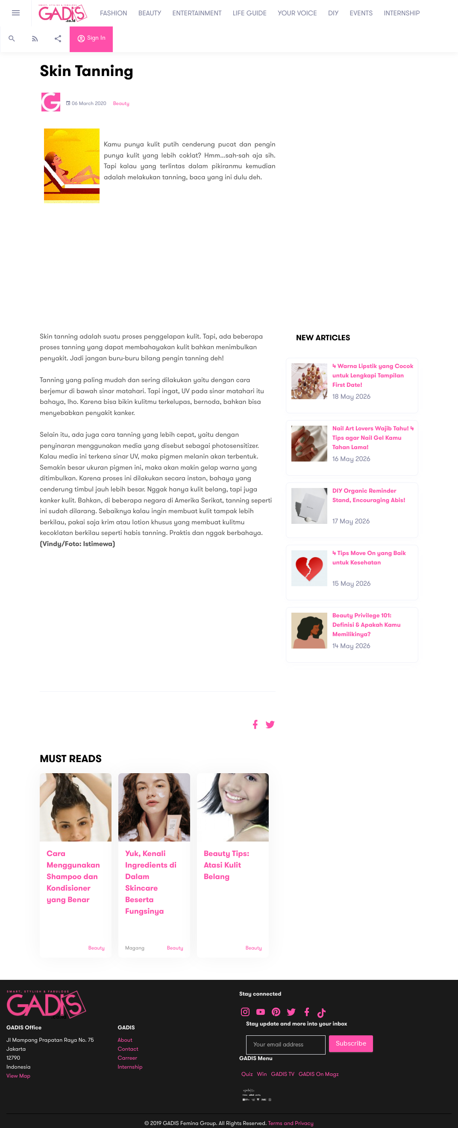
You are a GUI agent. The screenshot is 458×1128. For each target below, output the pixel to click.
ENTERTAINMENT (197, 13)
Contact (128, 1049)
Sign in (91, 39)
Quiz (247, 1074)
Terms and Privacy (291, 1123)
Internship (130, 1067)
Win (262, 1074)
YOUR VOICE (297, 13)
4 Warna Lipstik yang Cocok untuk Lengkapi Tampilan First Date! (373, 375)
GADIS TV (282, 1074)
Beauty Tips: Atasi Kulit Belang (227, 865)
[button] (270, 725)
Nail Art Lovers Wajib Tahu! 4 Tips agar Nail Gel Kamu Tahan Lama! (373, 437)
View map (18, 1076)
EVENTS (361, 13)
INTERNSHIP (402, 13)
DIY (333, 13)
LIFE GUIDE (250, 13)
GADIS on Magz (319, 1074)
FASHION (113, 13)
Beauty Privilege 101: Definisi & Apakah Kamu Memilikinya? (366, 624)
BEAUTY (149, 13)
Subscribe (351, 1043)
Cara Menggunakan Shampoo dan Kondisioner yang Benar (73, 877)
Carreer (128, 1058)
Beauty (121, 103)
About (125, 1040)
